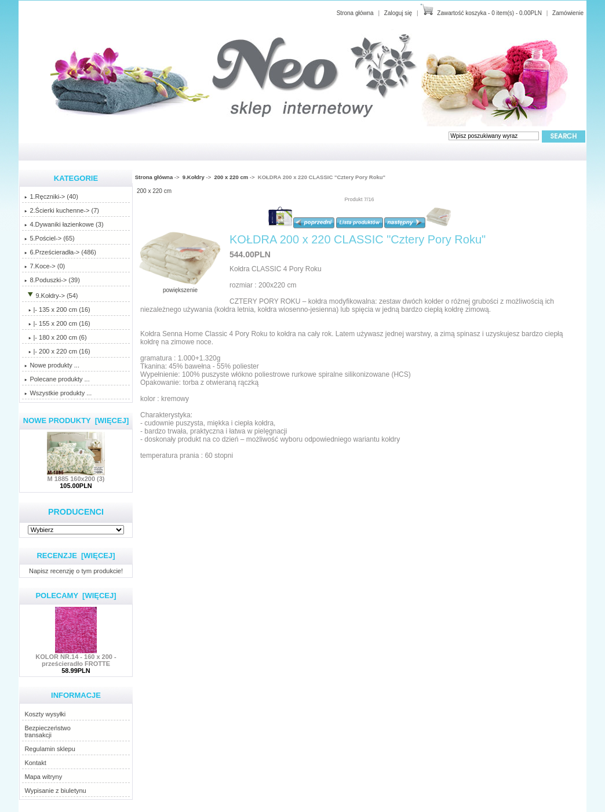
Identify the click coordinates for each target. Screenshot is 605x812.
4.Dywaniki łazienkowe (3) (63, 224)
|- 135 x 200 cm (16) (57, 309)
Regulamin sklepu (49, 748)
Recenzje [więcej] (76, 555)
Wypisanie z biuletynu (55, 790)
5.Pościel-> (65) (49, 238)
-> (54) (51, 295)
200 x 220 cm (231, 177)
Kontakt (35, 762)
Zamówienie (568, 13)
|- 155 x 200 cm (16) (57, 323)
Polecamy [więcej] (75, 595)
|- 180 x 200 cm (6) (55, 337)
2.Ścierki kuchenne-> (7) (61, 210)
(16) (57, 351)
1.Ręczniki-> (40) (51, 196)
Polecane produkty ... (56, 379)
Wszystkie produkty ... (58, 392)
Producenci (76, 511)
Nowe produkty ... (51, 365)
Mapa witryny (43, 776)
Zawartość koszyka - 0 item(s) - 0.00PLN (489, 13)
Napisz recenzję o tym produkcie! (76, 570)
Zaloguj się (398, 13)
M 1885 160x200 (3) (76, 475)
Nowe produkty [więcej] (76, 420)
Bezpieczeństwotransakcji (47, 731)
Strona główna (355, 13)
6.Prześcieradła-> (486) (60, 252)
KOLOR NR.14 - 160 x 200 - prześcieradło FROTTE (75, 657)
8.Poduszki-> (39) (52, 279)
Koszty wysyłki (44, 714)
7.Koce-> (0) (44, 266)
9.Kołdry (194, 177)
